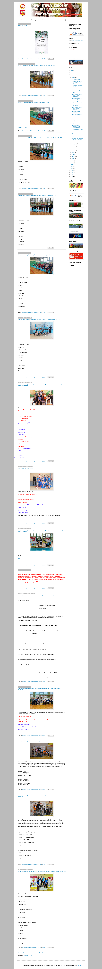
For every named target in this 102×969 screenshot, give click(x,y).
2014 (72, 174)
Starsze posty (63, 952)
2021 (72, 160)
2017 (72, 168)
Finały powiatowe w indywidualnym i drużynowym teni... (76, 126)
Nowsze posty (21, 952)
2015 (72, 172)
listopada (74, 143)
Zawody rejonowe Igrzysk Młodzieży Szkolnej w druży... (77, 122)
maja (73, 152)
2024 (72, 72)
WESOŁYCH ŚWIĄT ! (22, 25)
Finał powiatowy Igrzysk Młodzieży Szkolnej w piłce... (77, 91)
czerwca (74, 150)
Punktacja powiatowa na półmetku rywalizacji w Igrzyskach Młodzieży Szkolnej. (36, 65)
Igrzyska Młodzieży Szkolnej (41, 20)
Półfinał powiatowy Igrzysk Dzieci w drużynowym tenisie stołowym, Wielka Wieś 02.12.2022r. (39, 741)
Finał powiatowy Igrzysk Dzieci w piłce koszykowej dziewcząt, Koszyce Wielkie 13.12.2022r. (39, 319)
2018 (72, 166)
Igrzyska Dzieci (29, 20)
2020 (72, 162)
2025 (72, 70)
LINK (19, 558)
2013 (72, 176)
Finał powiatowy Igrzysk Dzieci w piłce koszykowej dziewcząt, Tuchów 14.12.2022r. (37, 255)
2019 (72, 164)
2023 (72, 74)
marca (73, 156)
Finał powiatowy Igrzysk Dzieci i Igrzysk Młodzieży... (77, 108)
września (74, 146)
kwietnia (74, 154)
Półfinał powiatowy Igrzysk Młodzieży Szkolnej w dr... (77, 135)
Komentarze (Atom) (27, 955)
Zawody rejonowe (65, 20)
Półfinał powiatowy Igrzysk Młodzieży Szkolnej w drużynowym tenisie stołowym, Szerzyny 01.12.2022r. (42, 871)
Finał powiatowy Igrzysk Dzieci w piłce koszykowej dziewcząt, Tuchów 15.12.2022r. (37, 195)
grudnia (73, 77)
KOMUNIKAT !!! (21, 572)
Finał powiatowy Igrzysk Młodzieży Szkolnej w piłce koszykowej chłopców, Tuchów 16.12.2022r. (40, 137)
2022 (72, 76)
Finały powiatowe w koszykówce (25, 468)
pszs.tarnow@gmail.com (77, 40)
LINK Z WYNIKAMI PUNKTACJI (25, 92)
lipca (73, 148)
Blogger (79, 965)
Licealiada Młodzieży (54, 20)
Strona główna (21, 20)
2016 (72, 170)
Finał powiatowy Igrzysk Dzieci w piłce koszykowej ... (77, 95)
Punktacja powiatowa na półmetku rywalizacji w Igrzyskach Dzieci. (33, 102)
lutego (73, 158)
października (75, 145)
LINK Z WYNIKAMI (22, 127)
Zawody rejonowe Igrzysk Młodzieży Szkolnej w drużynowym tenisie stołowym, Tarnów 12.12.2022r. (41, 595)
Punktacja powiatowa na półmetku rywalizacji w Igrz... (77, 82)
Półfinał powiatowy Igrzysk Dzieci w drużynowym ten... (77, 131)
